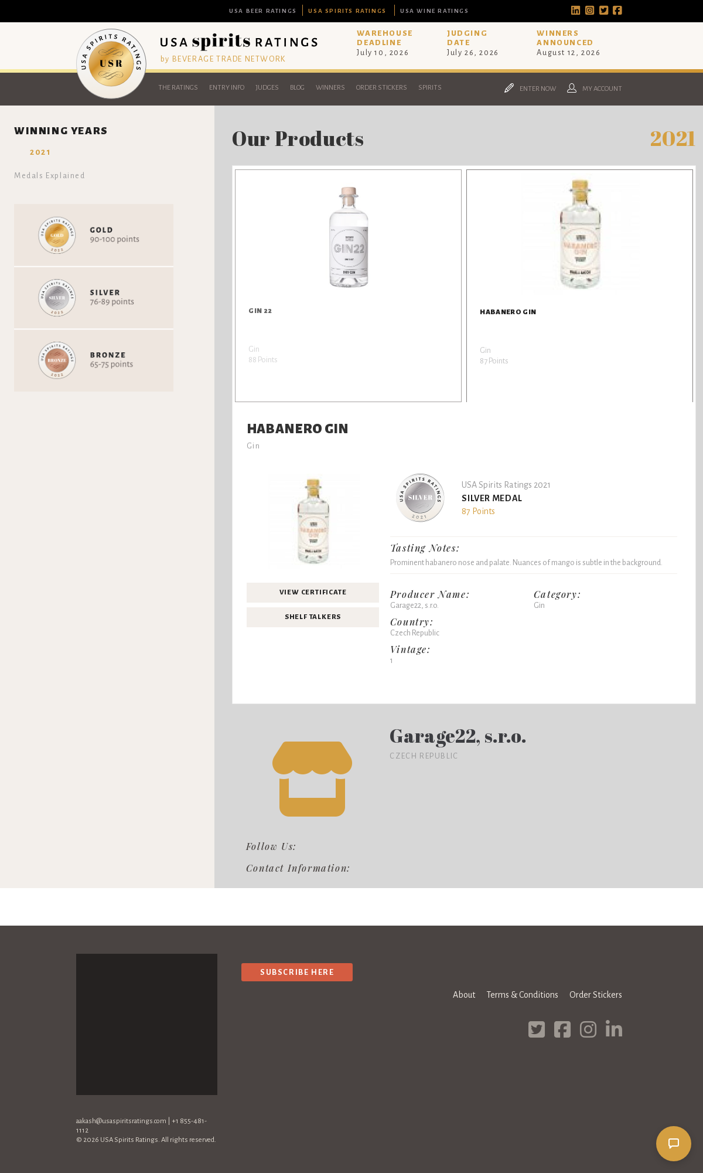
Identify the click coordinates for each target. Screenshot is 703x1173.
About (464, 994)
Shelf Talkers (313, 617)
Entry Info (226, 87)
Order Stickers (381, 87)
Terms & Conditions (522, 994)
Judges (267, 87)
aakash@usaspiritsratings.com (121, 1121)
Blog (297, 87)
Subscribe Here (297, 972)
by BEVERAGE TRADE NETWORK (223, 59)
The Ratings (178, 87)
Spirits (430, 87)
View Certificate (313, 592)
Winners (330, 87)
